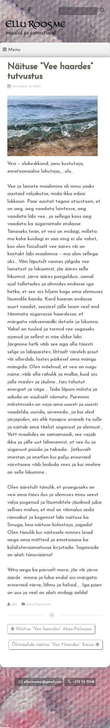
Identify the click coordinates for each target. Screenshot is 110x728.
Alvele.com (27, 716)
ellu (14, 604)
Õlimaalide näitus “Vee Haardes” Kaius (55, 644)
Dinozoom (83, 716)
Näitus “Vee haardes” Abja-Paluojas (51, 629)
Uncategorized (38, 604)
